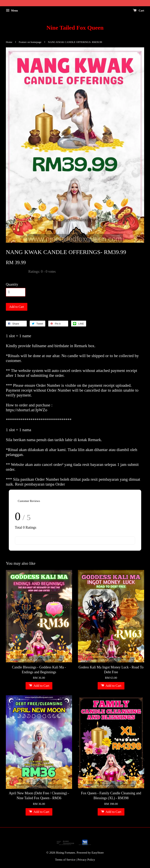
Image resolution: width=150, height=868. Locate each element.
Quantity (12, 284)
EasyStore (98, 852)
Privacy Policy (86, 859)
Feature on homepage (30, 42)
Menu (12, 11)
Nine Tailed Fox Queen (75, 27)
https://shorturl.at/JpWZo (26, 410)
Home (9, 42)
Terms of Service (65, 859)
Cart (138, 11)
